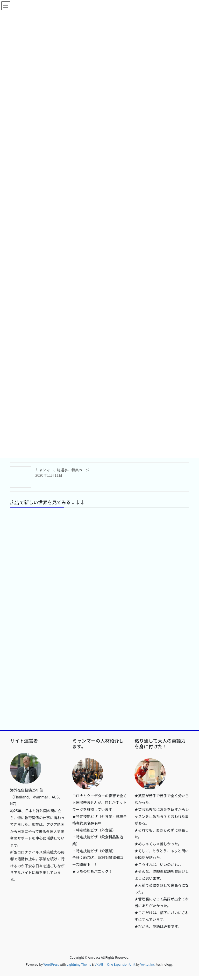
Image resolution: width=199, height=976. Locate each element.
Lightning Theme (79, 964)
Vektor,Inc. (147, 964)
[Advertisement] (99, 561)
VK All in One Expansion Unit (115, 964)
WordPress (51, 964)
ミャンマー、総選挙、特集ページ (62, 469)
